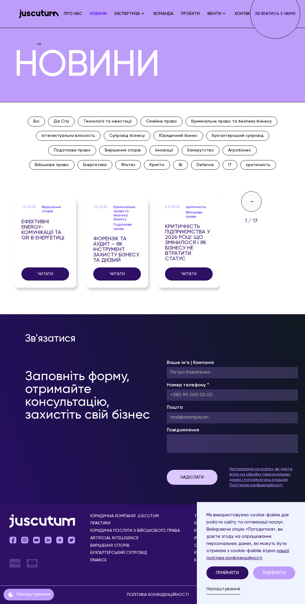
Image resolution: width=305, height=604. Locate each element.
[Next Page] (251, 201)
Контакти (245, 14)
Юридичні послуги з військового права (135, 531)
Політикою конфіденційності (256, 485)
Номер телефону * (188, 385)
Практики (100, 523)
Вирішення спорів (110, 546)
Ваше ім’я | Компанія (190, 362)
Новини (98, 14)
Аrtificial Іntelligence (114, 538)
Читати (45, 274)
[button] (130, 13)
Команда (163, 14)
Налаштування (223, 589)
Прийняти (227, 573)
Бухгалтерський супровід (118, 553)
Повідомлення (183, 430)
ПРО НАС (73, 14)
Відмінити (274, 573)
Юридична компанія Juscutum (124, 516)
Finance (98, 560)
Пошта (175, 407)
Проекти (190, 14)
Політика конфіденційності (158, 595)
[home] (39, 14)
